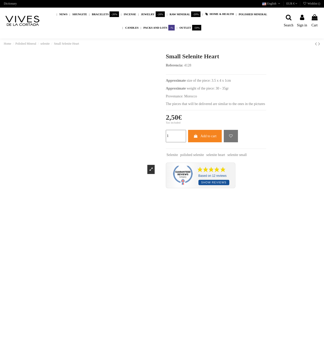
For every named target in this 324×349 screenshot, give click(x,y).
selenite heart (215, 155)
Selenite (172, 155)
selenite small (237, 155)
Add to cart (204, 136)
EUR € (291, 3)
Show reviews (214, 182)
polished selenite (192, 155)
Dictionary (10, 3)
